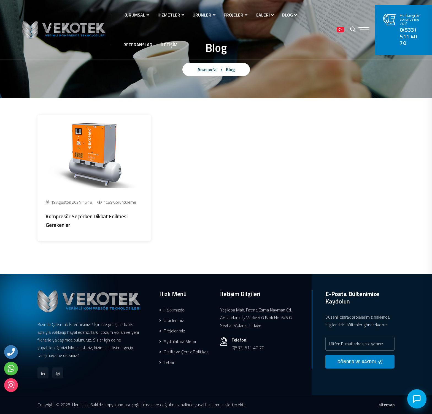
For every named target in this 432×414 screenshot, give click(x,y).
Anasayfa (207, 69)
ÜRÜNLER (202, 15)
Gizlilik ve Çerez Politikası (184, 351)
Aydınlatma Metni (177, 341)
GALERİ (263, 15)
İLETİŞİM (169, 44)
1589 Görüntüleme (116, 202)
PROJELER (233, 15)
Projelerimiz (172, 330)
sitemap (387, 404)
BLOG (287, 15)
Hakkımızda (171, 310)
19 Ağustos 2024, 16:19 (69, 202)
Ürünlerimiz (171, 320)
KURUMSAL (134, 15)
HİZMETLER (169, 15)
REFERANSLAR (137, 44)
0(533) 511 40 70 (408, 36)
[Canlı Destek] (416, 398)
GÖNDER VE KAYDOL (359, 361)
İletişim (168, 362)
